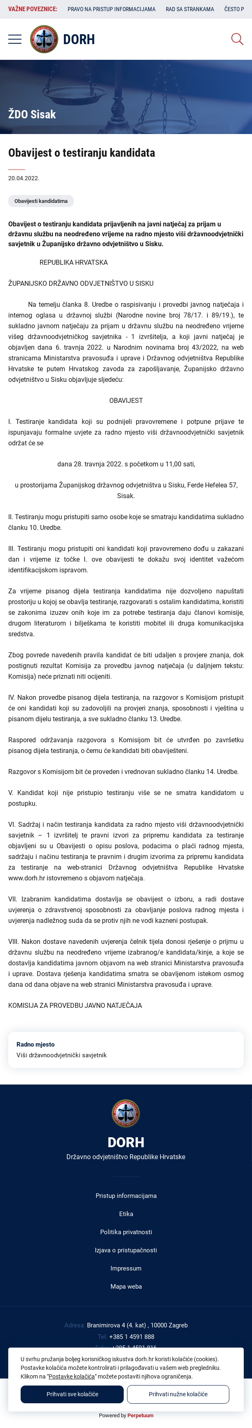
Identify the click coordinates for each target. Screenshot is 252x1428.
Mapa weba (126, 1286)
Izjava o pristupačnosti (126, 1250)
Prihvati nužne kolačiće (178, 1394)
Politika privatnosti (126, 1232)
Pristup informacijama (126, 1196)
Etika (126, 1214)
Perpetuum (140, 1415)
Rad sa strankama (190, 9)
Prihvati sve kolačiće (72, 1394)
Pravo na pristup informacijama (111, 9)
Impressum (126, 1268)
